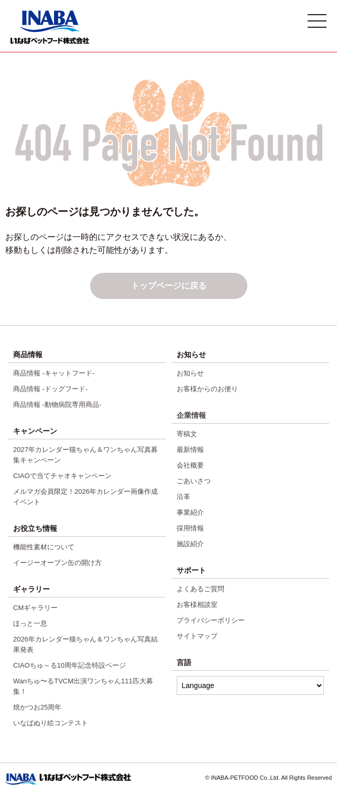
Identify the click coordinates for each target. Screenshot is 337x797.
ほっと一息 (30, 623)
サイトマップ (197, 636)
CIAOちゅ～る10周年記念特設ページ (69, 665)
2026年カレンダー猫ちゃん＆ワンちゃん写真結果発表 (85, 644)
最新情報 (190, 449)
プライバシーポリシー (211, 620)
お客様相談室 (197, 604)
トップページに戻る (168, 285)
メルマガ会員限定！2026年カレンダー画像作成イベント (85, 497)
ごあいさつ (194, 481)
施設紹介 (190, 544)
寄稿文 (187, 434)
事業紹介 (190, 512)
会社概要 (190, 465)
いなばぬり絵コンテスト (50, 723)
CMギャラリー (35, 608)
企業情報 (191, 415)
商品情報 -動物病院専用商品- (57, 404)
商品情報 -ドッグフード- (50, 389)
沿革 (183, 497)
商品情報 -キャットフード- (53, 373)
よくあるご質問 (200, 589)
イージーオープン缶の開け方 (57, 563)
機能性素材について (43, 547)
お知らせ (190, 373)
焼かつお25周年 (37, 707)
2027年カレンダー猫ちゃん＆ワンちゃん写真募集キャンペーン (85, 455)
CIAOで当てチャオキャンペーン (62, 476)
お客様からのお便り (207, 389)
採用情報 (190, 528)
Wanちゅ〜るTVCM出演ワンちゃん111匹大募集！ (83, 686)
